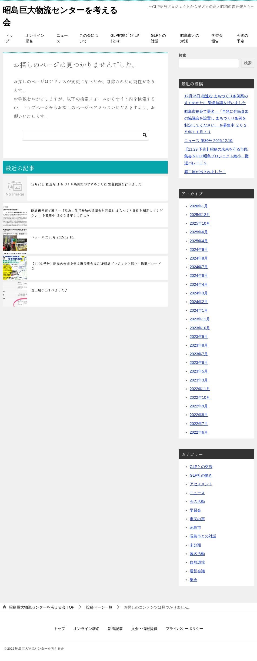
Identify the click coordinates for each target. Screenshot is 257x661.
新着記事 (115, 628)
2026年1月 (199, 206)
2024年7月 (199, 266)
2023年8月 (199, 345)
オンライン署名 (34, 38)
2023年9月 (199, 336)
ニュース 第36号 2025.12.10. (52, 236)
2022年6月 (199, 432)
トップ (9, 38)
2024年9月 (199, 249)
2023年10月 (200, 327)
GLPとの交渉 (201, 466)
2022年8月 (199, 415)
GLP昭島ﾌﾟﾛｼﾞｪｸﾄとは (125, 38)
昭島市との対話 (189, 38)
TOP (41, 607)
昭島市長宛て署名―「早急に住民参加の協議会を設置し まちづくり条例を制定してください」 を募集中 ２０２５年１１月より (97, 212)
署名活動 (197, 553)
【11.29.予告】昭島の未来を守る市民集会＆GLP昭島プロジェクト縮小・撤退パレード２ (96, 265)
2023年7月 (199, 353)
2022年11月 (200, 388)
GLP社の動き (201, 475)
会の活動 (197, 501)
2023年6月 (199, 362)
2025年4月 (199, 240)
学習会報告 (217, 38)
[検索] (85, 134)
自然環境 (197, 562)
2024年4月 (199, 284)
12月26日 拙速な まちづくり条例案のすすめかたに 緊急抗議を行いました (86, 183)
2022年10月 (200, 397)
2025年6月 (199, 232)
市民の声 (197, 518)
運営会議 (197, 571)
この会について (88, 38)
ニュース (62, 38)
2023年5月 (199, 371)
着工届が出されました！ (49, 289)
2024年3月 (199, 293)
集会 (193, 579)
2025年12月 (200, 214)
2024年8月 (199, 258)
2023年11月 (200, 319)
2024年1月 (199, 310)
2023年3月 (199, 380)
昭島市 (195, 527)
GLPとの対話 (158, 38)
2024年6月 (199, 275)
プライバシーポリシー (184, 628)
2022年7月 (199, 423)
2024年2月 (199, 301)
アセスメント (201, 483)
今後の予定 (242, 38)
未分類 (195, 545)
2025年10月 (200, 223)
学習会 (195, 510)
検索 (182, 55)
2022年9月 (199, 406)
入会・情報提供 (144, 628)
